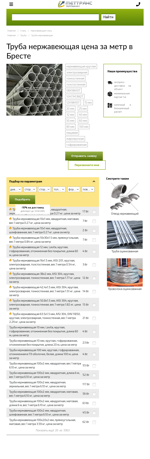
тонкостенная (75, 78)
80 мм (70, 126)
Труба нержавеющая (42, 35)
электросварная (76, 72)
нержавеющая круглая (81, 66)
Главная (11, 30)
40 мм (83, 114)
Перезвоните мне (87, 165)
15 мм (88, 102)
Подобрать (22, 199)
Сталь (23, 30)
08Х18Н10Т (73, 90)
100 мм (83, 126)
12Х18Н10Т (73, 102)
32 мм (70, 114)
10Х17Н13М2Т (74, 96)
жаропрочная (75, 138)
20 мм (70, 108)
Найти (108, 17)
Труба (23, 35)
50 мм (70, 120)
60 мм (83, 120)
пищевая (72, 132)
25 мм (83, 108)
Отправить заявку (84, 155)
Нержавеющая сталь (41, 30)
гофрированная (76, 144)
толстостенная (75, 84)
